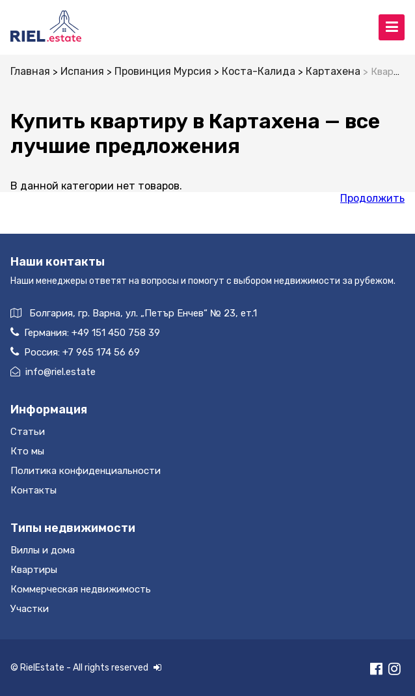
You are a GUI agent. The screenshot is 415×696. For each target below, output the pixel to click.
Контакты (33, 490)
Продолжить (372, 198)
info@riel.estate (53, 372)
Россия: (75, 352)
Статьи (27, 432)
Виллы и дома (42, 550)
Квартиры (33, 570)
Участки (29, 609)
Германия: (85, 332)
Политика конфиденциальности (85, 471)
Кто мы (27, 451)
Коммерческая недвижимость (80, 589)
